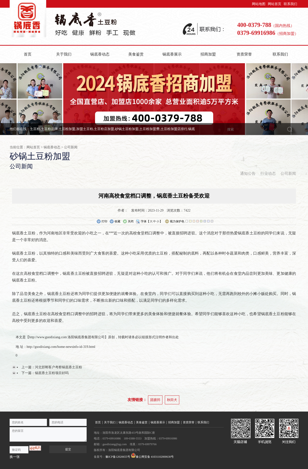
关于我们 (63, 54)
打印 (101, 221)
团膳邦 (155, 400)
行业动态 (268, 173)
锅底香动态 (99, 54)
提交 (68, 449)
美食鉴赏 (136, 54)
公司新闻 (70, 147)
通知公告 (248, 173)
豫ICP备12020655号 (117, 456)
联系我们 (290, 4)
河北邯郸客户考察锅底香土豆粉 (58, 367)
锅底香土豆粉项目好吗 (52, 373)
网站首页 (274, 4)
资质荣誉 (244, 54)
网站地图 (258, 4)
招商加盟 (208, 54)
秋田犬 (172, 400)
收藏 (114, 221)
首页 (28, 54)
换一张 (15, 457)
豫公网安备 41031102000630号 (152, 455)
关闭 (128, 221)
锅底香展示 (172, 54)
